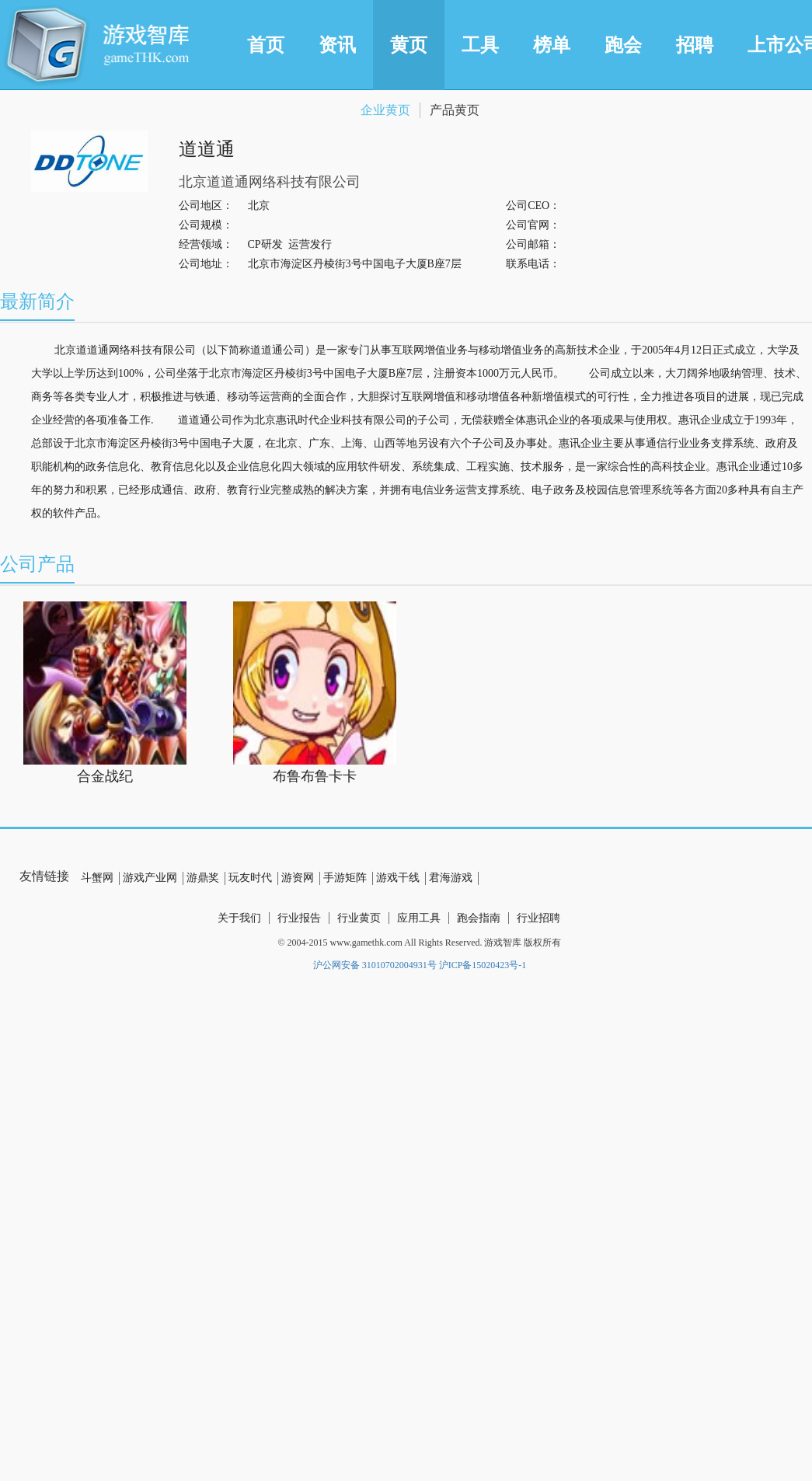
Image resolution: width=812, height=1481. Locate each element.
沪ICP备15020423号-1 (483, 965)
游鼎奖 (202, 877)
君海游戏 (450, 877)
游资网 (297, 877)
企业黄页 (385, 110)
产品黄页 (454, 110)
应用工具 (419, 918)
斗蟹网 (97, 877)
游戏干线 (398, 877)
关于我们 (239, 918)
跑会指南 (478, 918)
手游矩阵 (345, 877)
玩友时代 (250, 877)
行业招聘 (538, 918)
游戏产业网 (150, 877)
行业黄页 (359, 918)
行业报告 (299, 918)
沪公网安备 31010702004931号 (375, 965)
